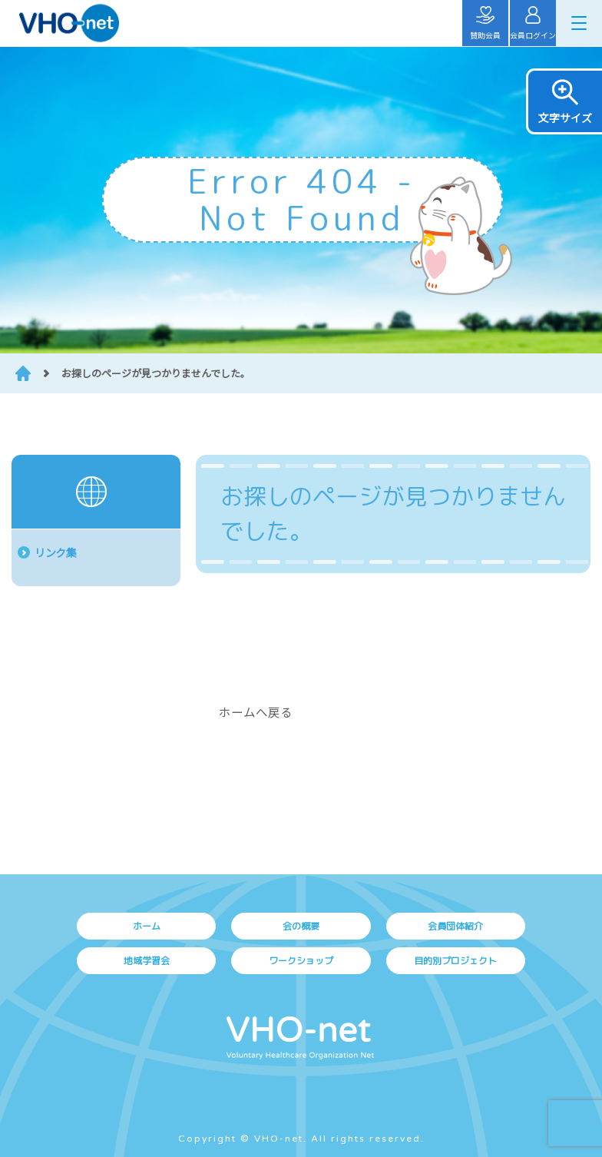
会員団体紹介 (455, 926)
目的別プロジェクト (455, 960)
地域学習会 (147, 960)
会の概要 (301, 926)
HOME (23, 373)
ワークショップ (301, 960)
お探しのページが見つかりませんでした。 (155, 373)
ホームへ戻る (256, 711)
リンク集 (55, 552)
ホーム (146, 926)
